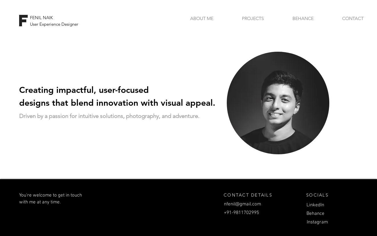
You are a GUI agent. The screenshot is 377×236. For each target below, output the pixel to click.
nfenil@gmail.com (242, 204)
